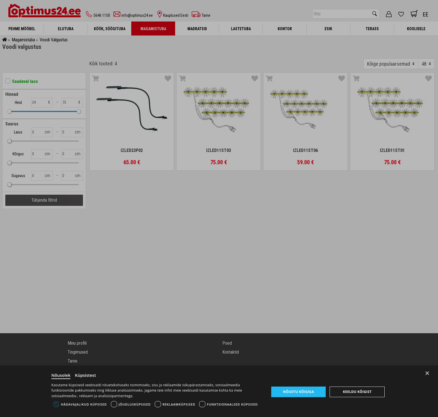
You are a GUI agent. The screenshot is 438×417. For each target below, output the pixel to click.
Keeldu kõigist (357, 391)
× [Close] (427, 373)
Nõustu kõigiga (298, 391)
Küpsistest (85, 375)
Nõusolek (60, 375)
